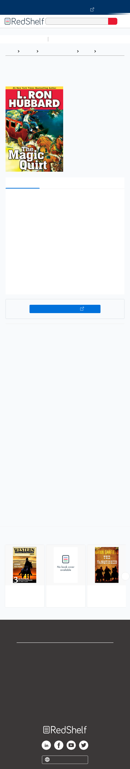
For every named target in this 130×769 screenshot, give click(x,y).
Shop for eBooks (65, 650)
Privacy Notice (65, 670)
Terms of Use (65, 680)
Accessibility (65, 701)
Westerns (106, 51)
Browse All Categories (24, 39)
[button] (64, 199)
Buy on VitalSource (65, 309)
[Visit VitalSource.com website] (65, 7)
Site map (65, 711)
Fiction (86, 51)
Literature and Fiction (57, 51)
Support (65, 660)
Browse (28, 51)
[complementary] (65, 567)
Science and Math (90, 39)
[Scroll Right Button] (125, 576)
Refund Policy (65, 691)
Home (10, 51)
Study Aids (62, 39)
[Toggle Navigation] (122, 21)
